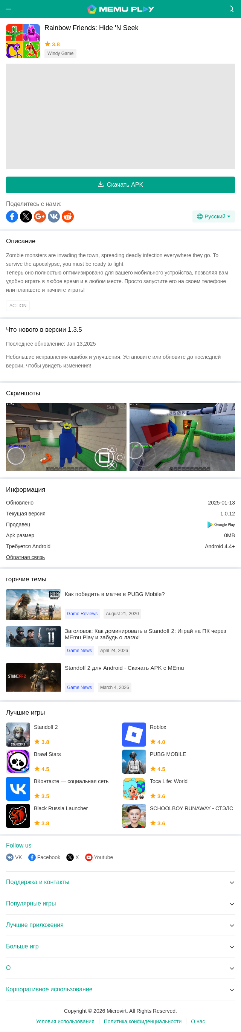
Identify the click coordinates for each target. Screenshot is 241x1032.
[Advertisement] (120, 116)
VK (18, 857)
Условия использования (65, 1021)
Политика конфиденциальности (143, 1021)
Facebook (48, 857)
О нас (198, 1021)
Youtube (103, 857)
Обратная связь (25, 557)
